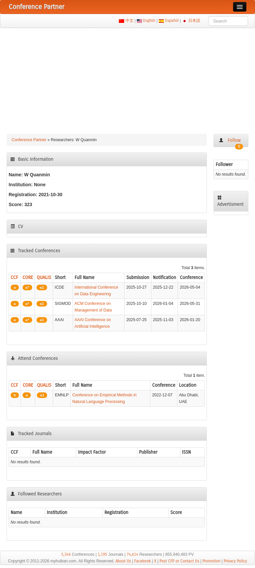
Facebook (142, 561)
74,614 (132, 554)
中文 (129, 20)
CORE (28, 277)
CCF (14, 277)
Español (172, 20)
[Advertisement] (127, 77)
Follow (231, 142)
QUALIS (44, 277)
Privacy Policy (235, 561)
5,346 (66, 554)
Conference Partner (29, 140)
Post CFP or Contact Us (179, 561)
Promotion (211, 561)
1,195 (102, 554)
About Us (123, 561)
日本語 (194, 20)
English (149, 20)
